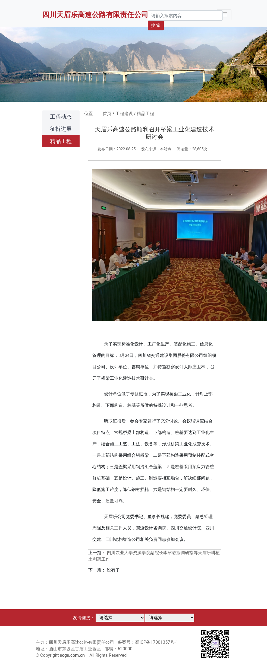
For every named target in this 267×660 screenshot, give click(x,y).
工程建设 (124, 113)
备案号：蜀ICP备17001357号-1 (148, 642)
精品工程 (61, 141)
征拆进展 (61, 129)
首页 (107, 113)
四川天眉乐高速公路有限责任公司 (95, 15)
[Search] (185, 15)
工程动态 (61, 116)
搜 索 (156, 25)
